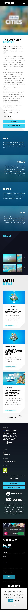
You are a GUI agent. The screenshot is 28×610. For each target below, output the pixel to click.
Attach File (8, 572)
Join (20, 533)
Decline (17, 600)
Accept (11, 600)
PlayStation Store (14, 126)
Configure (14, 605)
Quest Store (14, 121)
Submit (9, 577)
